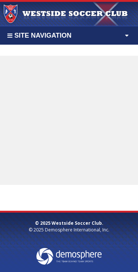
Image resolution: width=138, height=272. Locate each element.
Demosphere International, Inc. (77, 230)
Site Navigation (39, 35)
